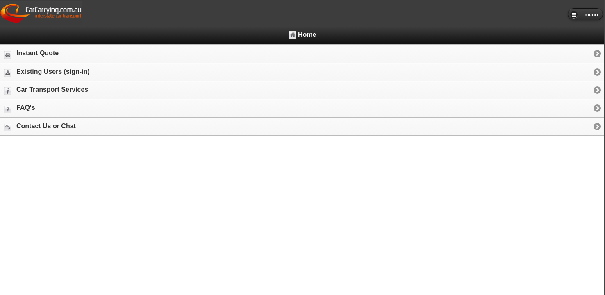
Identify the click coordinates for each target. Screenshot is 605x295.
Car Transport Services (46, 90)
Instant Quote (31, 54)
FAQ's (19, 108)
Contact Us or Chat (40, 127)
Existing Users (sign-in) (47, 72)
